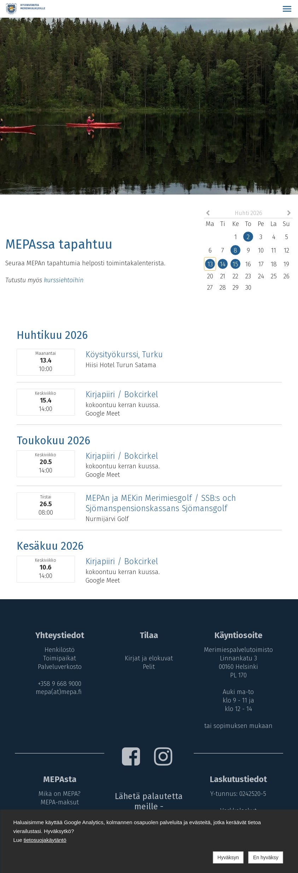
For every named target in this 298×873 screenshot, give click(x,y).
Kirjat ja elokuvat (149, 658)
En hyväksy (266, 857)
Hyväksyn (228, 857)
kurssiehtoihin (63, 280)
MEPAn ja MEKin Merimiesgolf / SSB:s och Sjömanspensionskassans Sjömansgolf (161, 503)
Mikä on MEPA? (58, 794)
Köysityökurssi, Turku (124, 354)
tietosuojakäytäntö (45, 840)
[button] (287, 9)
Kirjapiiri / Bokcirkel (122, 394)
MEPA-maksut (58, 802)
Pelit (149, 667)
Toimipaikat (58, 658)
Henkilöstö (58, 650)
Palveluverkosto (58, 667)
